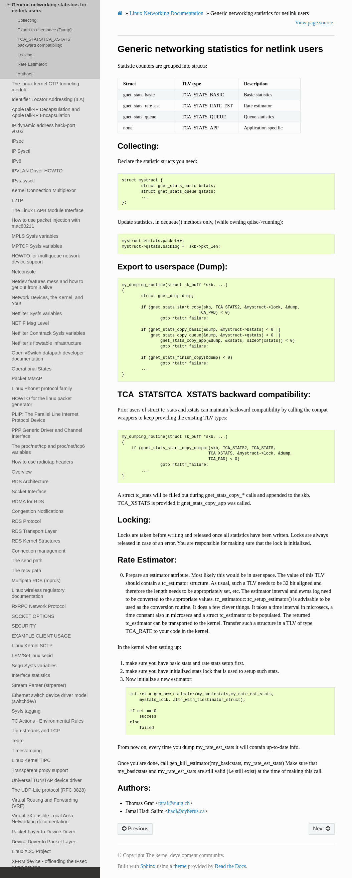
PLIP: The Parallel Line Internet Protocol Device (45, 417)
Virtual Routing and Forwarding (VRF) (45, 803)
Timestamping (27, 750)
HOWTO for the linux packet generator (42, 401)
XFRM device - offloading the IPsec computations (49, 864)
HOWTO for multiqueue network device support (46, 258)
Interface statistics (31, 675)
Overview (22, 472)
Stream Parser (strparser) (39, 685)
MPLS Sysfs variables (35, 236)
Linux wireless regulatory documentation (38, 593)
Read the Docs (230, 866)
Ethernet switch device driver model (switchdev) (49, 698)
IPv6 (16, 161)
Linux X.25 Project (31, 851)
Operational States (31, 368)
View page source (314, 22)
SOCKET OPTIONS (33, 616)
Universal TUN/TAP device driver (47, 780)
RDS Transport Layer (34, 531)
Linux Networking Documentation (166, 13)
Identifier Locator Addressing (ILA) (48, 99)
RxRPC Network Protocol (39, 606)
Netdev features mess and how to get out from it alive (47, 284)
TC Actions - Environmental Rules (47, 721)
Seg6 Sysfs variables (34, 665)
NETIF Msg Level (30, 323)
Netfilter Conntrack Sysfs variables (48, 333)
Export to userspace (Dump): (45, 29)
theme (179, 866)
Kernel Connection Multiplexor (44, 190)
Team (17, 740)
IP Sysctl (21, 151)
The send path (27, 560)
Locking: (25, 54)
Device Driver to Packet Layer (43, 841)
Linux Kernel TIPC (31, 760)
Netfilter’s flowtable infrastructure (46, 343)
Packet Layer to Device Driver (43, 831)
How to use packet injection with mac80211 (46, 223)
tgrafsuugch (174, 803)
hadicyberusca (186, 811)
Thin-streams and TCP (36, 730)
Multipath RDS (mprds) (36, 580)
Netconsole (24, 271)
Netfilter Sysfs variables (37, 313)
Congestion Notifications (37, 511)
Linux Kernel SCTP (32, 645)
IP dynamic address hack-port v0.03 (43, 128)
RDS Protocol (26, 521)
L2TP (17, 200)
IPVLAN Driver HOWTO (37, 170)
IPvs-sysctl (23, 180)
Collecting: (27, 20)
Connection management (38, 551)
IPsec (18, 141)
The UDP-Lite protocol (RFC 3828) (49, 790)
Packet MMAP (27, 378)
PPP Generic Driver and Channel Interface (47, 433)
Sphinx (147, 866)
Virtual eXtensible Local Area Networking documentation (42, 818)
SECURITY (24, 626)
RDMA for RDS (28, 501)
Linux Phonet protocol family (42, 388)
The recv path (26, 570)
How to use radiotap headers (42, 462)
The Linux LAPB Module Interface (47, 210)
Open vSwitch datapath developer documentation (48, 355)
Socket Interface (29, 491)
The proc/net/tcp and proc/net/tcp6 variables (48, 449)
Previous (135, 828)
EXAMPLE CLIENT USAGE (41, 636)
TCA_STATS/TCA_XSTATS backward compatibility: (43, 42)
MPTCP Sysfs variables (37, 246)
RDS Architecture (30, 481)
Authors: (25, 73)
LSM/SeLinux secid (32, 655)
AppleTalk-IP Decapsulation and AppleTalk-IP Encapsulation (46, 112)
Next (321, 828)
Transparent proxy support (40, 770)
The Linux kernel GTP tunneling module (45, 86)
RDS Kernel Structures (36, 541)
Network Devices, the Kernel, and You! (47, 300)
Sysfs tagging (26, 711)
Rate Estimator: (32, 64)
